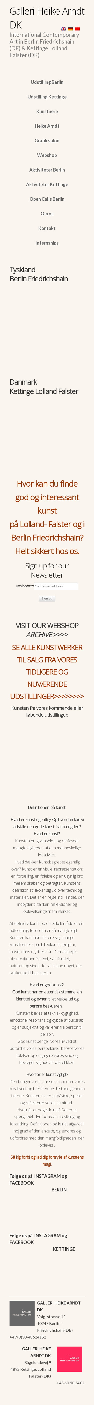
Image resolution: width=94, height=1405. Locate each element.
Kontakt (47, 228)
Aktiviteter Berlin (47, 170)
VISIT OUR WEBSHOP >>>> (47, 630)
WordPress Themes (75, 1399)
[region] (47, 308)
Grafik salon (47, 140)
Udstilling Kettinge (47, 96)
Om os (47, 213)
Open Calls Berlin (47, 199)
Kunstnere (47, 111)
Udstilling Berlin (47, 82)
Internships (47, 243)
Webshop (47, 155)
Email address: (47, 586)
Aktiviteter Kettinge (47, 184)
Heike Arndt (47, 126)
